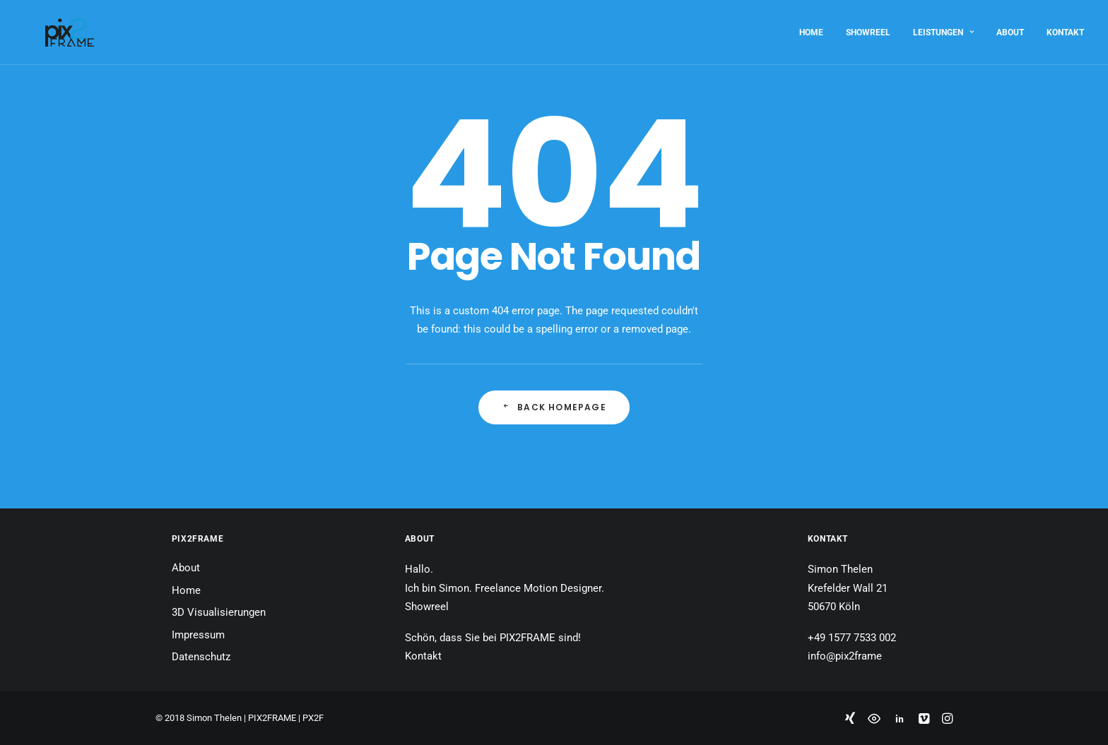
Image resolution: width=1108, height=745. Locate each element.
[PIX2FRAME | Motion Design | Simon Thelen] (48, 27)
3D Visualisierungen (219, 612)
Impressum (198, 634)
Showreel (868, 27)
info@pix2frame (845, 656)
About (1010, 27)
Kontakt (1065, 27)
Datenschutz (201, 656)
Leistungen (943, 27)
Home (811, 27)
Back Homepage (554, 407)
